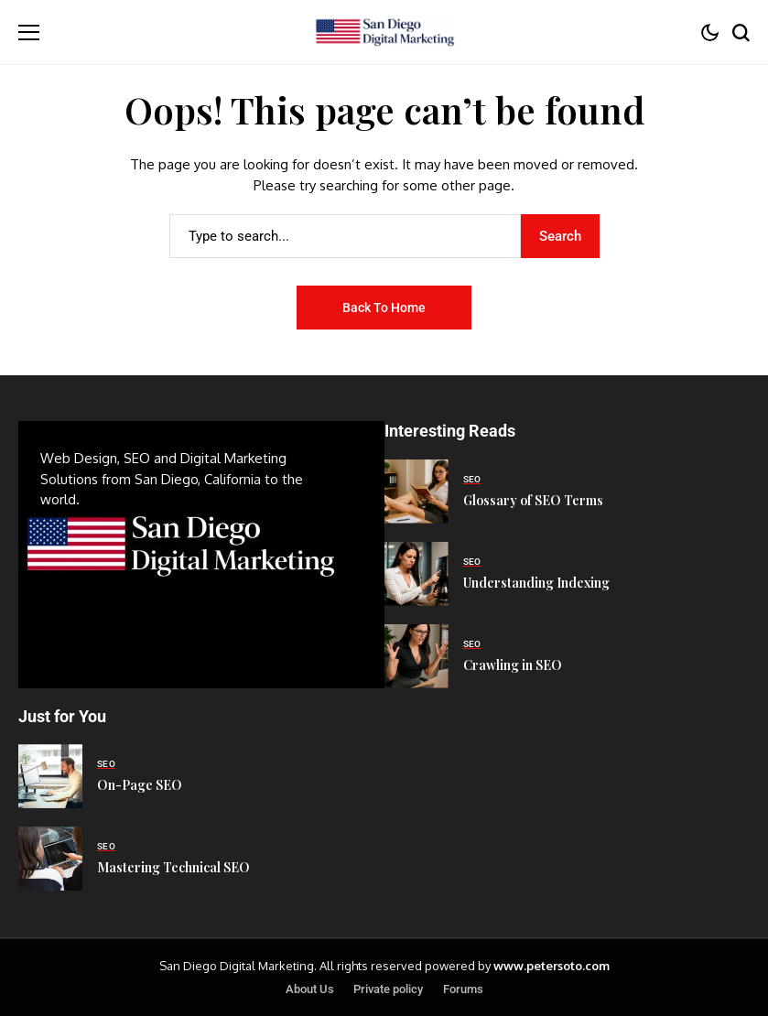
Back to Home (384, 307)
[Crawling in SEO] (416, 656)
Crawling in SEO (512, 665)
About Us (310, 989)
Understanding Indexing (536, 582)
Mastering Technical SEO (173, 867)
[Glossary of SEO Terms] (416, 491)
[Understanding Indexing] (416, 574)
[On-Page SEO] (50, 776)
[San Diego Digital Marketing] (383, 32)
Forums (463, 989)
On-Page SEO (139, 785)
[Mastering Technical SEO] (50, 859)
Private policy (388, 989)
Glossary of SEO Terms (533, 500)
